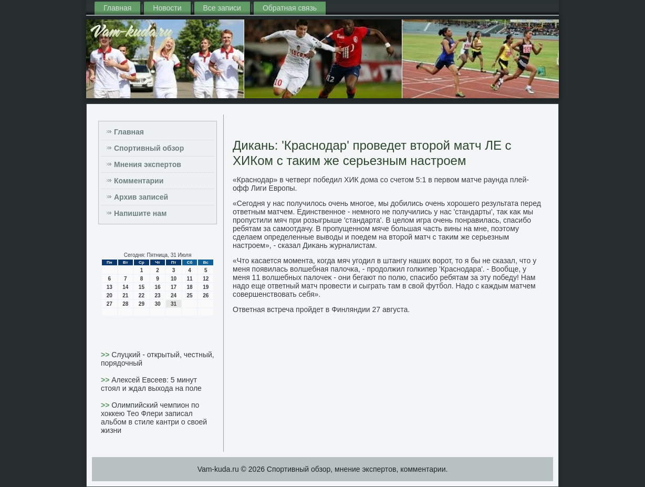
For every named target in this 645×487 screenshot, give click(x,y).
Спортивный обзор (149, 148)
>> (106, 354)
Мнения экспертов (147, 164)
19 (206, 287)
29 (141, 304)
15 (141, 287)
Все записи (222, 8)
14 (125, 287)
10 (173, 279)
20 (109, 295)
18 (190, 287)
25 (190, 295)
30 (157, 304)
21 (125, 295)
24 (173, 295)
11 (190, 279)
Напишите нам (140, 213)
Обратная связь (290, 8)
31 (173, 304)
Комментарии (138, 181)
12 (206, 279)
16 (157, 287)
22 (141, 295)
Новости (167, 8)
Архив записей (141, 197)
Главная (117, 8)
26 (206, 295)
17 (173, 287)
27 (109, 304)
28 (125, 304)
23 (157, 295)
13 (109, 287)
